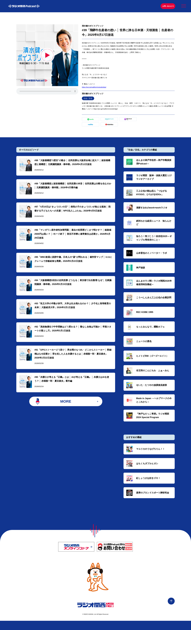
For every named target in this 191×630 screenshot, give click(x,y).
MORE (66, 408)
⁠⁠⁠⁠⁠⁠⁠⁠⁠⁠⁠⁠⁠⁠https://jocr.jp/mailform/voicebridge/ (94, 88)
